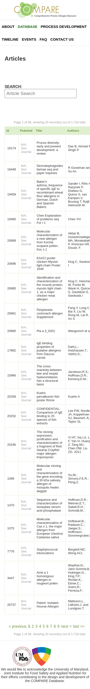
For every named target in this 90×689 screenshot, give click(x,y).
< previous (17, 626)
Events (29, 39)
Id (7, 130)
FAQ (43, 39)
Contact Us (62, 39)
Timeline (10, 39)
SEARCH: (13, 87)
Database (27, 27)
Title (39, 130)
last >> (79, 626)
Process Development (64, 27)
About (8, 27)
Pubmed (26, 130)
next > (66, 626)
